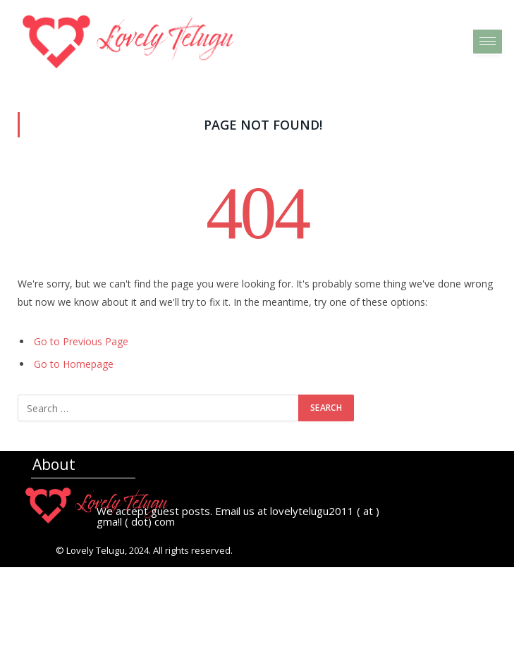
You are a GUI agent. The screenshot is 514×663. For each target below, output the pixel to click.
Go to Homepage (74, 364)
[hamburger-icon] (487, 41)
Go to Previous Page (81, 341)
